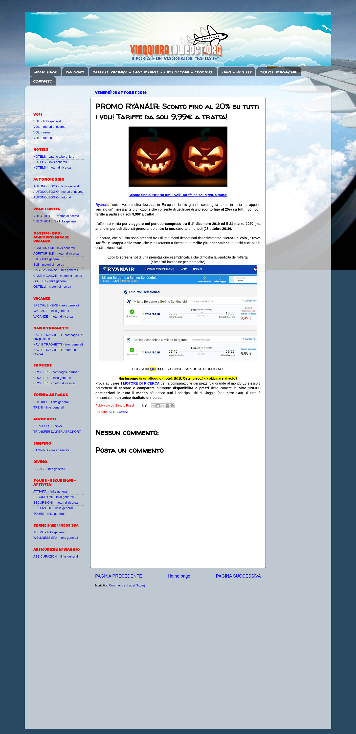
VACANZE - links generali (51, 311)
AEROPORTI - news (47, 426)
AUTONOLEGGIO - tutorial (52, 197)
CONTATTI (42, 81)
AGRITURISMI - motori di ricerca (56, 253)
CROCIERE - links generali (52, 378)
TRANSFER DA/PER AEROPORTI (57, 431)
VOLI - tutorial (43, 138)
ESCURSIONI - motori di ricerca (55, 502)
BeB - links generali (46, 259)
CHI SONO (75, 72)
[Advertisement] (62, 96)
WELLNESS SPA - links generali (55, 538)
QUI (153, 369)
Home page (179, 576)
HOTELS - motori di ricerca (52, 167)
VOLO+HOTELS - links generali (55, 221)
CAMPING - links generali (51, 450)
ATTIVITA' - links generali (50, 491)
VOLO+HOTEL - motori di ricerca (56, 216)
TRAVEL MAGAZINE (278, 72)
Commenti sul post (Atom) (127, 585)
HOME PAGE (45, 72)
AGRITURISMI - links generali (54, 248)
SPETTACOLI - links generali (53, 508)
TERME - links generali (49, 532)
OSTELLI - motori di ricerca (52, 286)
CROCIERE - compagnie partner (56, 372)
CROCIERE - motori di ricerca (54, 383)
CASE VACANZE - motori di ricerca (57, 276)
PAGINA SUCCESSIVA (238, 576)
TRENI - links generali (48, 407)
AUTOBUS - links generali (51, 402)
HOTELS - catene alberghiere (53, 156)
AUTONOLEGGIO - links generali (56, 186)
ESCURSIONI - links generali (53, 497)
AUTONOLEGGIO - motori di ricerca (58, 192)
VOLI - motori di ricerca (49, 127)
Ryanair (101, 205)
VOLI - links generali (47, 121)
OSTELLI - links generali (50, 281)
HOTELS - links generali (50, 162)
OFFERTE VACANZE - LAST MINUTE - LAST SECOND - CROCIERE (153, 72)
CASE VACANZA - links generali (55, 270)
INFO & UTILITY (236, 72)
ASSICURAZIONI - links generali (56, 556)
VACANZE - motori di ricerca (53, 316)
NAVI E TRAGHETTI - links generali (58, 344)
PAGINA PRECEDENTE (118, 576)
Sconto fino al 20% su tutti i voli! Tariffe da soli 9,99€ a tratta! (178, 195)
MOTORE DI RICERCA (141, 383)
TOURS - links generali (49, 514)
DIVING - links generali (49, 469)
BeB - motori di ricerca (48, 264)
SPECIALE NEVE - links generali (56, 305)
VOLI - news (41, 132)
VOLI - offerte (118, 412)
